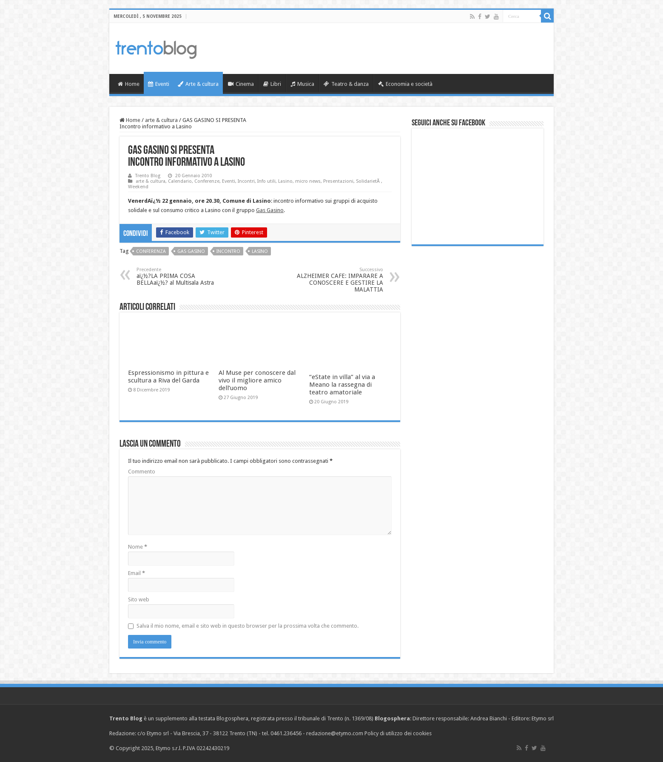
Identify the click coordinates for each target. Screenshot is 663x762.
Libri (272, 84)
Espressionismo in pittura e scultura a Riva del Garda (168, 376)
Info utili (266, 181)
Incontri (246, 181)
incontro (228, 251)
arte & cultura (161, 120)
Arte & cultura (198, 84)
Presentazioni (338, 181)
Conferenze (206, 181)
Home (128, 84)
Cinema (241, 84)
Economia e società (405, 84)
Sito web (138, 599)
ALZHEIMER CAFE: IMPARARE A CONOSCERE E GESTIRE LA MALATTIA (339, 280)
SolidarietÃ (368, 181)
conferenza (151, 251)
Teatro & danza (346, 84)
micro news (308, 181)
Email (136, 573)
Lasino (285, 181)
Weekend (138, 187)
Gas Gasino (270, 210)
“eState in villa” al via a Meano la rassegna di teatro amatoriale (342, 384)
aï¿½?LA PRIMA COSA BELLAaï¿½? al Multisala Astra (180, 276)
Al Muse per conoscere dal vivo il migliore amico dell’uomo (257, 380)
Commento (141, 471)
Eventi (158, 84)
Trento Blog (147, 175)
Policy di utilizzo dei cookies (398, 733)
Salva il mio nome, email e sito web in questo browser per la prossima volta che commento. (248, 626)
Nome (137, 547)
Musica (302, 84)
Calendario (180, 181)
